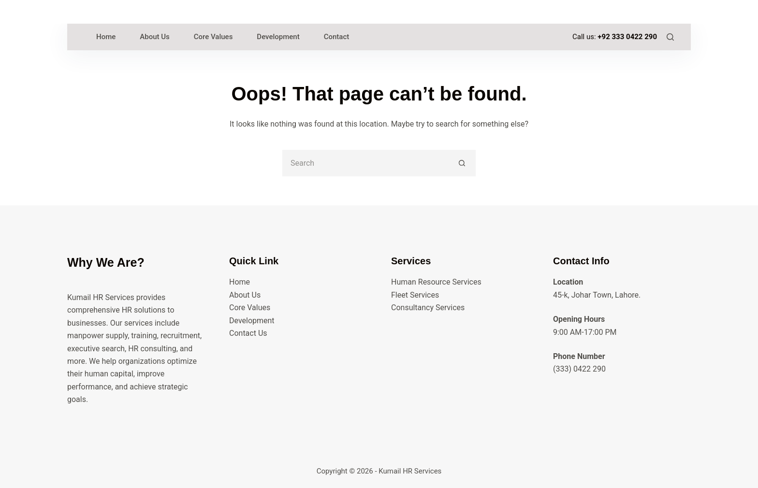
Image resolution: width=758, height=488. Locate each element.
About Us (245, 295)
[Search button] (462, 163)
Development (252, 320)
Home (239, 282)
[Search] (670, 37)
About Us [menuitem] (155, 36)
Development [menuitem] (278, 36)
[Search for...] (365, 163)
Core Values (249, 307)
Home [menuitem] (106, 36)
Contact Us (248, 333)
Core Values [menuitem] (213, 36)
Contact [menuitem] (337, 36)
